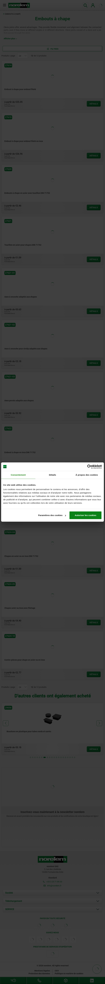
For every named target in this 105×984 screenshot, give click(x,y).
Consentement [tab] (18, 475)
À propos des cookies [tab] (87, 475)
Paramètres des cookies (52, 515)
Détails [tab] (52, 475)
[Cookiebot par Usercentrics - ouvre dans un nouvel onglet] (89, 466)
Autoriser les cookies (85, 515)
